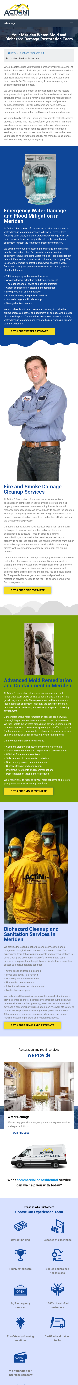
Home (12, 53)
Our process (21, 1132)
